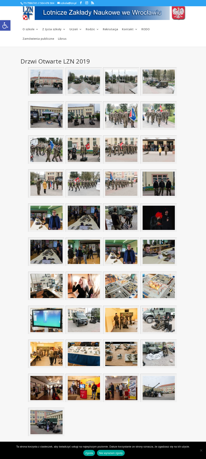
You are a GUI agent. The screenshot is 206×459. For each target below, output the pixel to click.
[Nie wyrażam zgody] (201, 450)
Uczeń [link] (73, 29)
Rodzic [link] (90, 29)
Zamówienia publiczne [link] (38, 39)
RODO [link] (145, 29)
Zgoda (89, 453)
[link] (5, 25)
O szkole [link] (28, 29)
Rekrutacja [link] (110, 29)
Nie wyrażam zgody (111, 453)
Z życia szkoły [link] (52, 29)
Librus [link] (62, 39)
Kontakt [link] (128, 29)
